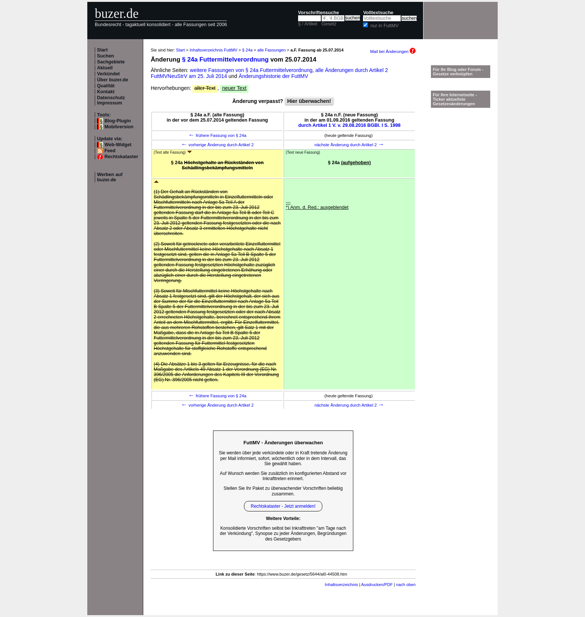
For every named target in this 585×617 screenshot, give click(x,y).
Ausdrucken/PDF (377, 584)
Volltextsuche (378, 12)
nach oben (406, 584)
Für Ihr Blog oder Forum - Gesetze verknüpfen (458, 71)
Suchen (105, 56)
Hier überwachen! (309, 101)
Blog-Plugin (117, 120)
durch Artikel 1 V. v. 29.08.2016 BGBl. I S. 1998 (349, 125)
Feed (109, 150)
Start (102, 50)
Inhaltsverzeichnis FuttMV (213, 50)
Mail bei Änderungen (393, 51)
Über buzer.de (112, 79)
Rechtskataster (121, 156)
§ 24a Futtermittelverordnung (225, 59)
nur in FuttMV (384, 25)
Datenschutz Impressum (111, 100)
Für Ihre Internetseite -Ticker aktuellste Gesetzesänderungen (455, 99)
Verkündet (108, 73)
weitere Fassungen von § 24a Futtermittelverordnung (251, 70)
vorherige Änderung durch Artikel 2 (217, 144)
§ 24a (247, 50)
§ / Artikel (307, 23)
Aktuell (105, 68)
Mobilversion (119, 126)
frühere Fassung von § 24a (217, 135)
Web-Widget (117, 144)
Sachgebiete (111, 62)
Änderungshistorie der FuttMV (273, 76)
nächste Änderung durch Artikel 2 (349, 144)
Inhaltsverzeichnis (341, 584)
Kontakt (106, 91)
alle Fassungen (271, 50)
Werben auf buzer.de (109, 177)
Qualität (106, 85)
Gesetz (329, 23)
